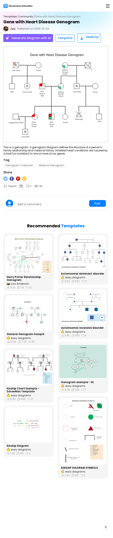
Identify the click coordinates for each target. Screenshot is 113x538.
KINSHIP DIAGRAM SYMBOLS (79, 467)
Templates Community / (19, 16)
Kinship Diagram (18, 445)
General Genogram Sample (25, 334)
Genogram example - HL (77, 382)
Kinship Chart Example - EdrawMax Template (23, 390)
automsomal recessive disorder (82, 327)
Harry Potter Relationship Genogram (24, 279)
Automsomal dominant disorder (82, 273)
